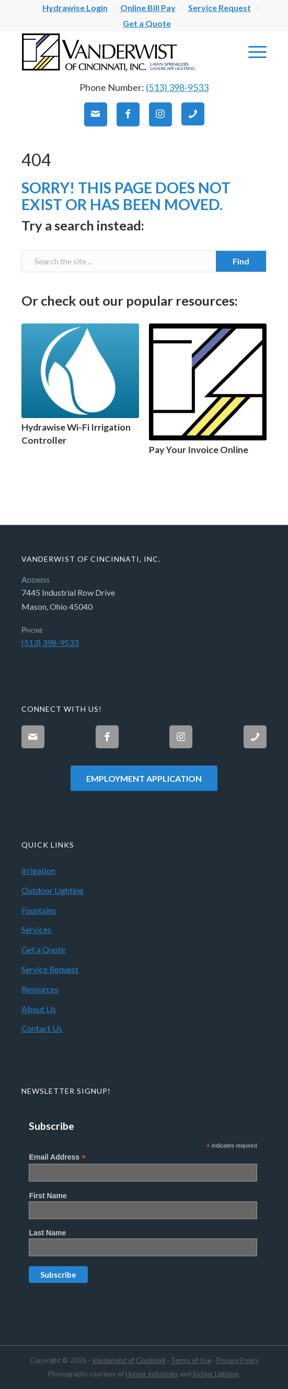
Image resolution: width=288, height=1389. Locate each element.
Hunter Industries (151, 1374)
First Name (47, 1195)
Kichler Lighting (215, 1374)
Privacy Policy (237, 1360)
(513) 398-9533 (177, 87)
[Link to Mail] (95, 114)
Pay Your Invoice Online (198, 449)
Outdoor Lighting (52, 890)
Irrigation (38, 870)
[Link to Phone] (192, 113)
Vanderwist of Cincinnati (129, 1360)
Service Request (49, 969)
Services (36, 929)
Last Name (47, 1233)
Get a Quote (147, 23)
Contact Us (41, 1028)
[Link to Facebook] (128, 114)
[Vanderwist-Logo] (119, 52)
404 (36, 159)
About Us (38, 1009)
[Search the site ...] (144, 261)
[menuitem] (75, 7)
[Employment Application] (144, 778)
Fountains (38, 910)
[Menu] (252, 52)
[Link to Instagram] (160, 114)
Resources (40, 989)
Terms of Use (191, 1360)
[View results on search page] (241, 261)
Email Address (57, 1157)
